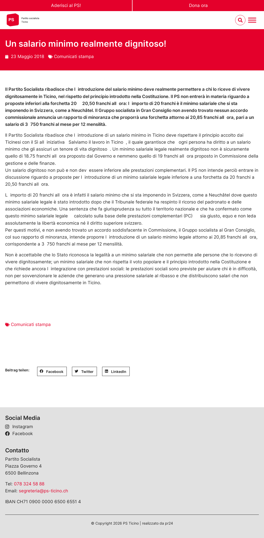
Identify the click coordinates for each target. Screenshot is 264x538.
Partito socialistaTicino (30, 20)
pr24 (169, 523)
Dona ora (198, 5)
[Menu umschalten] (252, 20)
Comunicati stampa (74, 56)
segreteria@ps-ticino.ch (43, 490)
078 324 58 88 (29, 483)
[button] (52, 371)
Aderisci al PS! (66, 5)
